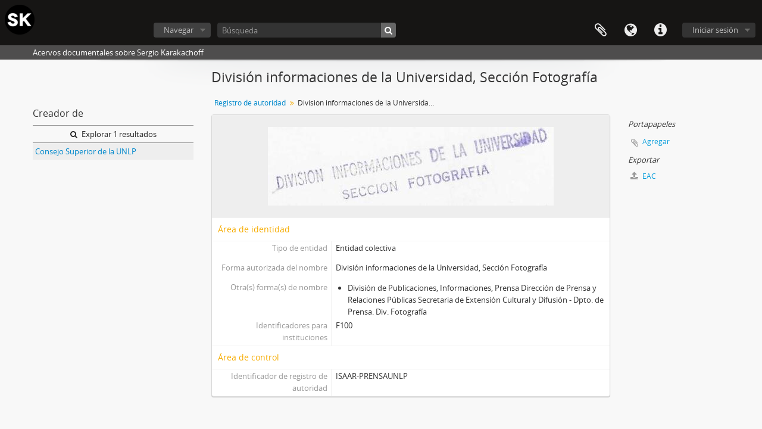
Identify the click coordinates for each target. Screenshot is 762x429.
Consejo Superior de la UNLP (85, 151)
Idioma (630, 30)
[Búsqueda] (306, 30)
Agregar (656, 141)
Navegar (178, 29)
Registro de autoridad (250, 103)
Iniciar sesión (715, 29)
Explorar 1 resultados (113, 134)
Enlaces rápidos (660, 30)
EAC (643, 176)
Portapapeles (601, 30)
